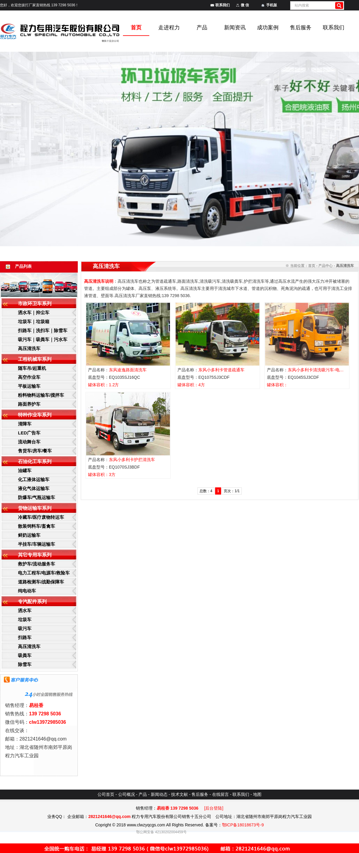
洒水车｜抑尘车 (33, 312)
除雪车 (24, 664)
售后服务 (300, 28)
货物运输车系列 (34, 508)
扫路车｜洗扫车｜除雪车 (42, 330)
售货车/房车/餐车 (35, 450)
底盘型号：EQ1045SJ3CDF (293, 377)
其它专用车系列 (34, 554)
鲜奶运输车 (29, 535)
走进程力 (169, 28)
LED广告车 (29, 432)
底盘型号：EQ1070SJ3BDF (114, 467)
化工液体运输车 (33, 479)
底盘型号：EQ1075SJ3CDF (203, 377)
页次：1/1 (232, 491)
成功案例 (268, 28)
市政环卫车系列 (34, 303)
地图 (257, 794)
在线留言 (220, 794)
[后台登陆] (213, 808)
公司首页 (106, 794)
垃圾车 (24, 619)
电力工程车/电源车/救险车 (44, 572)
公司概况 (126, 794)
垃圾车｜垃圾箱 (33, 321)
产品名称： (117, 369)
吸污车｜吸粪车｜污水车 (42, 339)
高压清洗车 (29, 348)
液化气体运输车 (33, 488)
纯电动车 (27, 590)
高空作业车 (29, 377)
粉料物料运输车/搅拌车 (41, 395)
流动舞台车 (29, 441)
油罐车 (24, 470)
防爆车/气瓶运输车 (36, 497)
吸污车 (24, 628)
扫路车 (24, 637)
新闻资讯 (235, 28)
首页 (311, 266)
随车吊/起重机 (32, 368)
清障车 (24, 423)
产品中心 (325, 266)
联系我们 (222, 5)
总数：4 (206, 491)
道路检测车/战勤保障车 (41, 581)
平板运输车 (29, 386)
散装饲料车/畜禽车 (36, 526)
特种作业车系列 (34, 414)
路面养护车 (29, 404)
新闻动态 (159, 794)
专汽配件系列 (32, 601)
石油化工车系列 (34, 461)
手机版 (271, 5)
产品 (202, 28)
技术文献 (179, 794)
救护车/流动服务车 (36, 563)
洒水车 (24, 610)
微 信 (245, 5)
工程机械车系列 (34, 359)
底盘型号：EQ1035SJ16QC (114, 377)
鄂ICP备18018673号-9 (243, 824)
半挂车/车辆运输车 (36, 544)
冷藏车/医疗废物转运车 (41, 517)
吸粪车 (24, 655)
